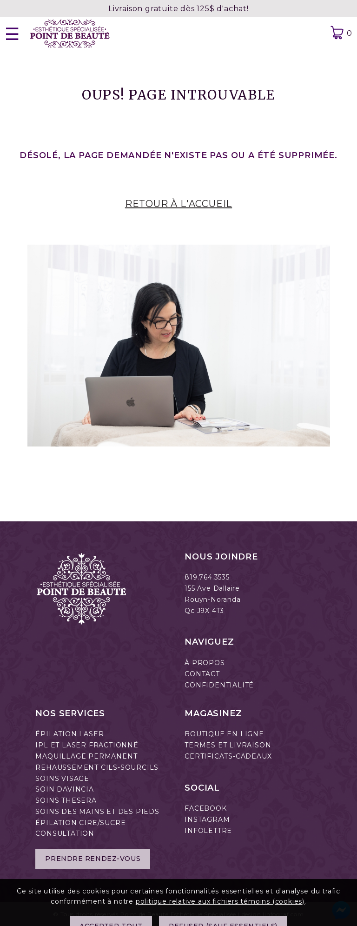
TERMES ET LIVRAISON (228, 745)
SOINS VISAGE (62, 778)
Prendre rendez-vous (92, 858)
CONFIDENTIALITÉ (219, 685)
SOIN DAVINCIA (64, 789)
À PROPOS (205, 663)
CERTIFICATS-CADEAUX (228, 756)
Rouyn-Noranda (212, 599)
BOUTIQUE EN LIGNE (224, 734)
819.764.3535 (207, 577)
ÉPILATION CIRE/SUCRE (80, 823)
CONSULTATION (64, 833)
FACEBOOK (205, 808)
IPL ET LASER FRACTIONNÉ (86, 745)
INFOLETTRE (208, 830)
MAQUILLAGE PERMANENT (86, 756)
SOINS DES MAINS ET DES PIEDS (97, 811)
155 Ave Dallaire (212, 588)
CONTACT (202, 674)
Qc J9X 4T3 (204, 610)
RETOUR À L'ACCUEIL (178, 203)
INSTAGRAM (207, 819)
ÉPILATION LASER (69, 734)
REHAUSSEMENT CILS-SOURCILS (97, 767)
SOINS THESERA (65, 800)
